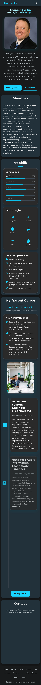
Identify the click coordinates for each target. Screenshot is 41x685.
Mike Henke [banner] (10, 3)
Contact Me (30, 88)
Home (6, 669)
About (13, 669)
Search (24, 677)
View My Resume (21, 594)
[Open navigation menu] (36, 3)
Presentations (18, 673)
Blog (35, 669)
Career (28, 669)
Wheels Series (31, 673)
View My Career (12, 88)
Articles (7, 673)
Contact (16, 677)
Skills (21, 669)
